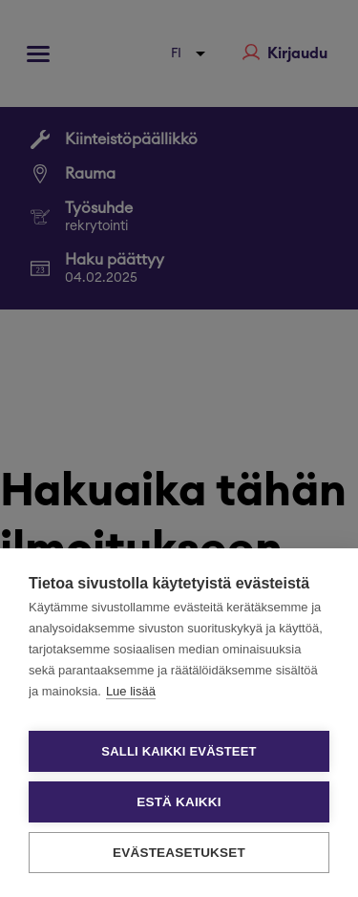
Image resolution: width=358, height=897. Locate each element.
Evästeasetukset (179, 852)
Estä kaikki (179, 802)
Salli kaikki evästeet (178, 751)
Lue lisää (131, 691)
